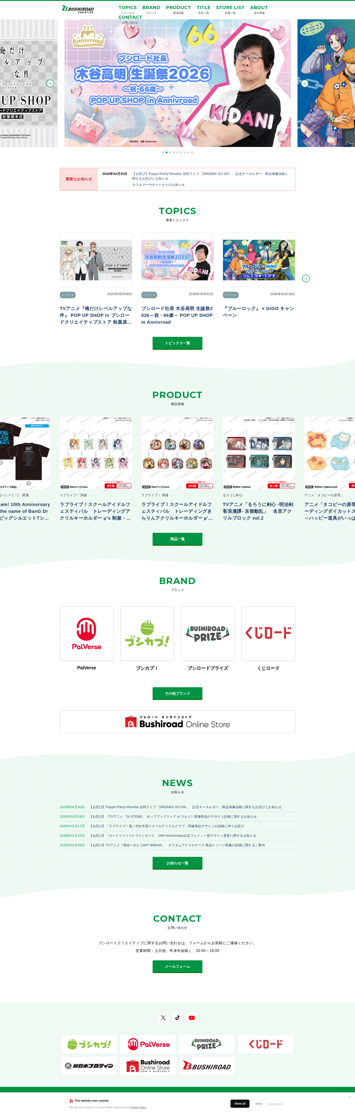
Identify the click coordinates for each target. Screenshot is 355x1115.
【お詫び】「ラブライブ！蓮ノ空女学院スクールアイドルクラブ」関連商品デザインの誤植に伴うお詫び (166, 826)
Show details (276, 1103)
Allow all (240, 1103)
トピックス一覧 (177, 343)
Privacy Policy (138, 1107)
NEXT (305, 83)
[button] (163, 152)
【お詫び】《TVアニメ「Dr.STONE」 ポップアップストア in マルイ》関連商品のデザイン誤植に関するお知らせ (173, 816)
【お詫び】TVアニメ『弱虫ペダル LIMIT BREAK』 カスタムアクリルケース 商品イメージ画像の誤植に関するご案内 (177, 845)
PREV (50, 83)
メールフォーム (177, 966)
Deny (259, 1103)
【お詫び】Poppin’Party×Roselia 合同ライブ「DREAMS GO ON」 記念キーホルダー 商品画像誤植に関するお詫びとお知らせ (185, 807)
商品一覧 (177, 539)
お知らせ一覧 (177, 863)
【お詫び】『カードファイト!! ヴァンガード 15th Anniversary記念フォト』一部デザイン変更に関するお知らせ (172, 835)
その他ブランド (177, 693)
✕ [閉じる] (349, 1097)
